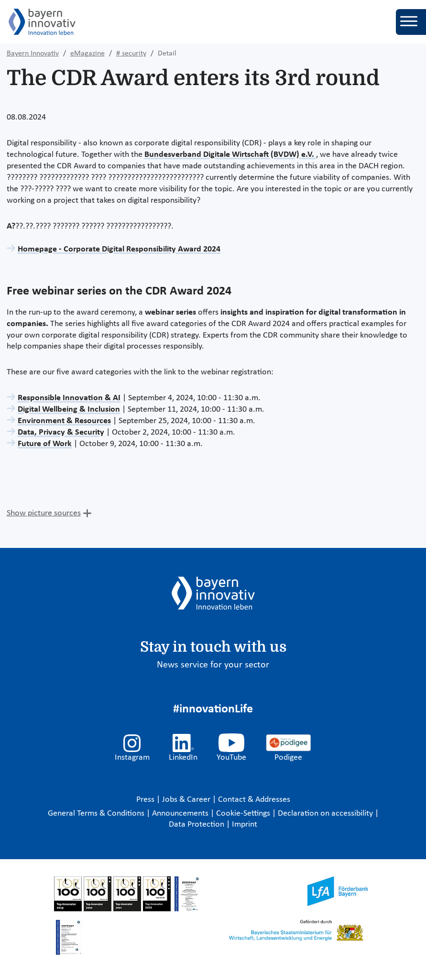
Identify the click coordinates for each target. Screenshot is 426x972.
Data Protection (197, 824)
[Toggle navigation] (411, 22)
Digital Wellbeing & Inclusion (69, 409)
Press (146, 799)
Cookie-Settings (243, 813)
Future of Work (45, 443)
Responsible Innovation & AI (69, 398)
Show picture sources (44, 513)
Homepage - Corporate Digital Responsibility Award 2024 (119, 249)
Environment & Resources (64, 421)
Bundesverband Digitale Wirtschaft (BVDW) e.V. (230, 154)
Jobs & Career (187, 799)
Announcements (181, 813)
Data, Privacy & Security (61, 432)
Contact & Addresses (254, 799)
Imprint (244, 824)
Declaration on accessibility (326, 813)
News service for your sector (213, 665)
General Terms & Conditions (97, 813)
